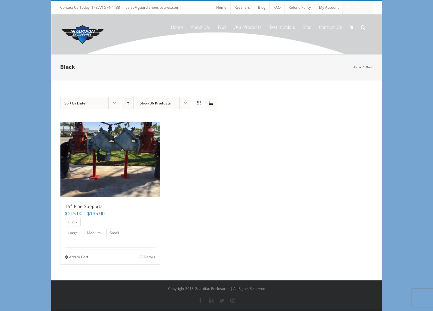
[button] (363, 26)
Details (149, 257)
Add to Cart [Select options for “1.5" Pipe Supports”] (78, 257)
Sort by (74, 103)
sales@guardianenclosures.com (152, 7)
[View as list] (211, 103)
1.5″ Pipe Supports (84, 206)
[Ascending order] (128, 103)
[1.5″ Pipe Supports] (110, 159)
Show (155, 103)
